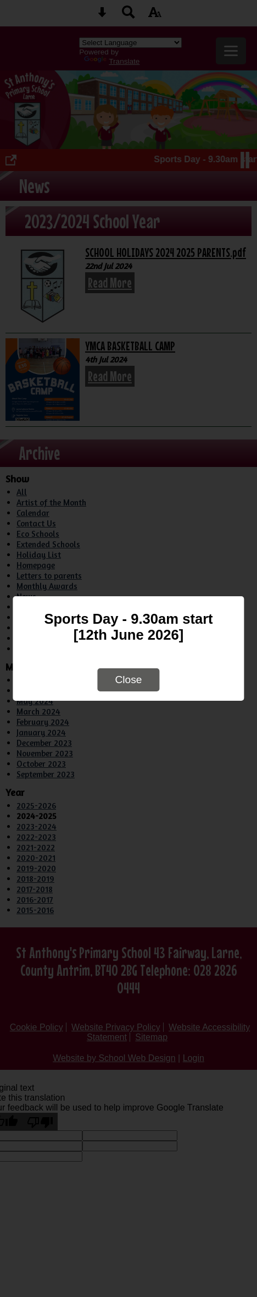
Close (128, 679)
